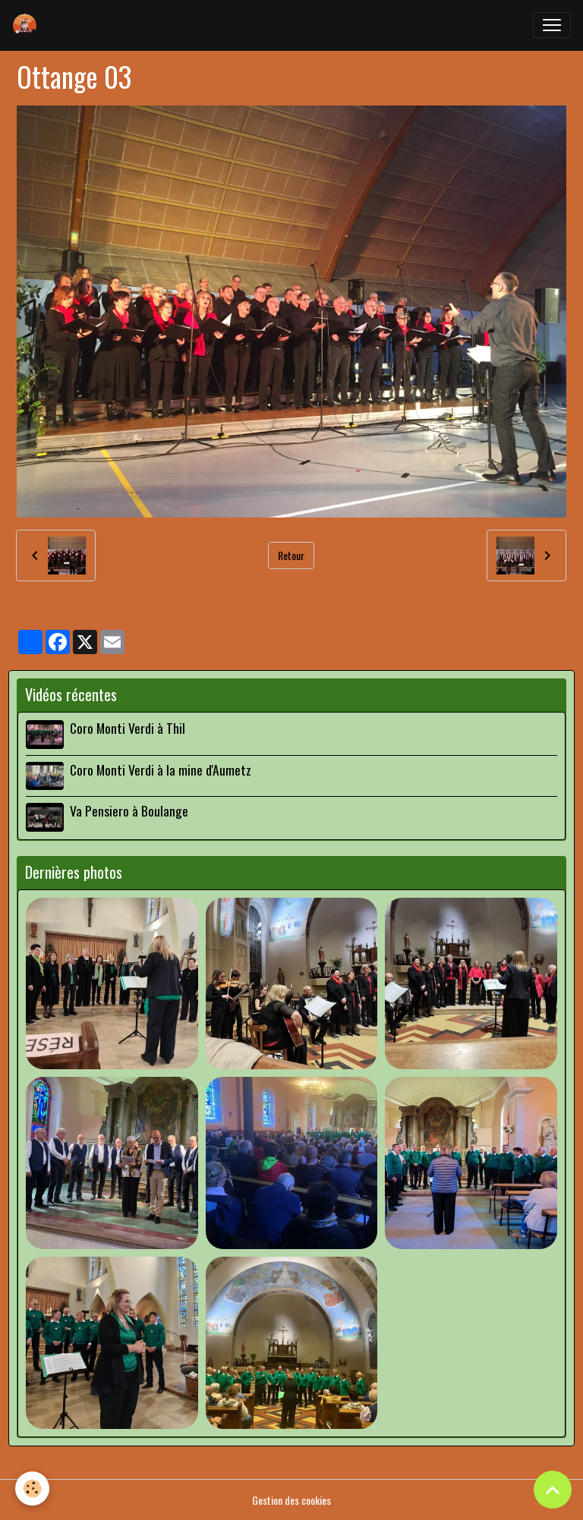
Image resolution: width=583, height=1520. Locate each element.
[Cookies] (32, 1488)
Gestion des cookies (291, 1500)
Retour (291, 555)
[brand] (28, 25)
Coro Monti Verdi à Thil (127, 728)
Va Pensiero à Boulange (129, 810)
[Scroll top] (553, 1490)
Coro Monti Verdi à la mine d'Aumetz (160, 769)
